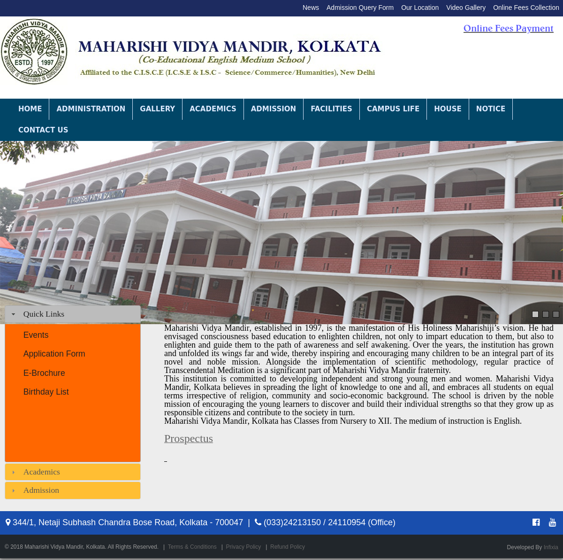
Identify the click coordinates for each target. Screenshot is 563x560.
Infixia (551, 547)
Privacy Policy (243, 547)
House (448, 109)
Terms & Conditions (192, 547)
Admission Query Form (360, 7)
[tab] (73, 314)
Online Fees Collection (526, 7)
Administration (90, 109)
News (311, 7)
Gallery (157, 109)
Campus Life (393, 109)
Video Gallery (466, 7)
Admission (273, 109)
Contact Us (43, 130)
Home (30, 109)
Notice (490, 109)
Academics (213, 109)
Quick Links (43, 314)
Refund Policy (287, 547)
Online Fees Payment (509, 28)
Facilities (331, 109)
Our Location (420, 7)
